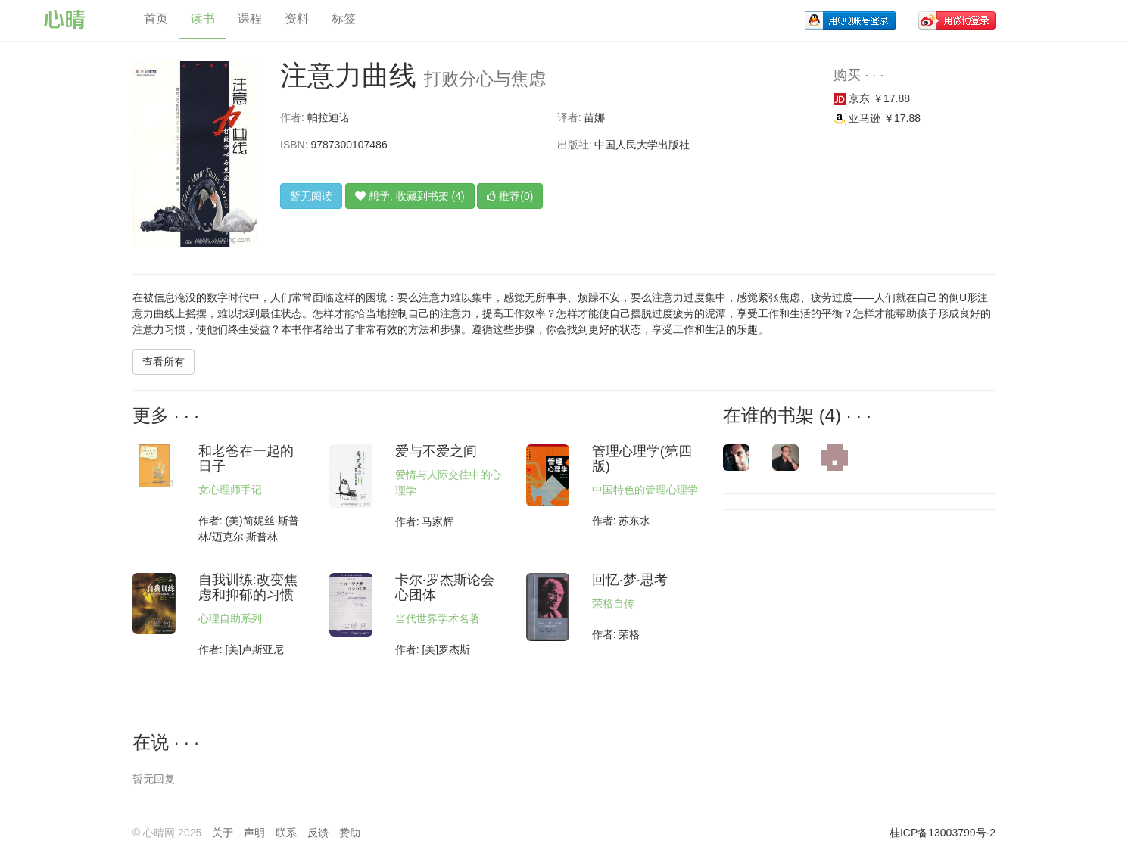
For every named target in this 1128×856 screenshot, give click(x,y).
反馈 (318, 832)
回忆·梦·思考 (630, 579)
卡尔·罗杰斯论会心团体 (444, 587)
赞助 (349, 832)
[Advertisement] (825, 619)
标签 (344, 18)
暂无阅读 (311, 196)
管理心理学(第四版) (642, 459)
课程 (250, 18)
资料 (297, 18)
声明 (254, 832)
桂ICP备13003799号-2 (943, 832)
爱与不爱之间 (436, 451)
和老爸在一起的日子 (246, 459)
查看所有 (163, 362)
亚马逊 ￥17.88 (877, 118)
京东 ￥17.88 (872, 98)
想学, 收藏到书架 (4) (410, 196)
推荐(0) (510, 196)
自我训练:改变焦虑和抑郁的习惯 (248, 587)
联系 (286, 832)
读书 (203, 18)
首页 (156, 18)
